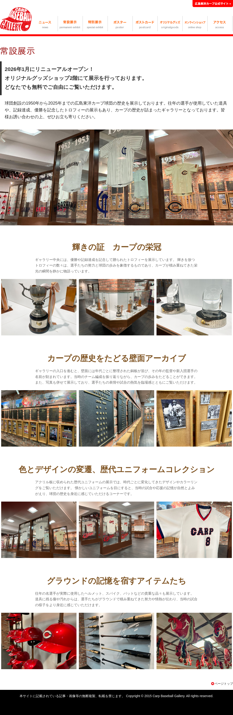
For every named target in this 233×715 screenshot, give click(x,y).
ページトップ (224, 683)
